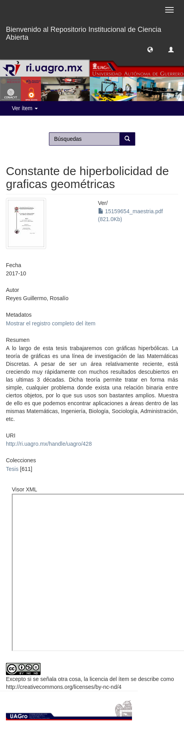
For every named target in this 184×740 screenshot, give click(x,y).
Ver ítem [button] (25, 108)
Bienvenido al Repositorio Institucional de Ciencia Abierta (83, 32)
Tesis (12, 469)
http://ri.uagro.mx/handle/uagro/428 (49, 444)
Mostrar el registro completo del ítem (50, 323)
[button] (150, 49)
